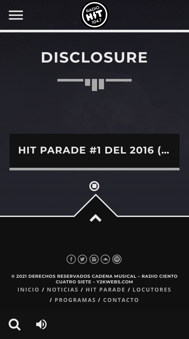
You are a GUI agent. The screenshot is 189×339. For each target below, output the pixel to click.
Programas (75, 300)
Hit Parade (106, 289)
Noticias (63, 289)
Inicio (28, 289)
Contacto (121, 300)
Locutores (151, 289)
